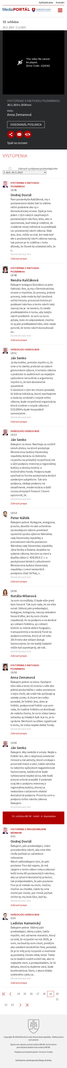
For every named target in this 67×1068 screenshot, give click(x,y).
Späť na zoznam (17, 143)
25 (24, 993)
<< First (6, 994)
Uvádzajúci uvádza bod (25, 349)
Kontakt (60, 2)
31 (57, 999)
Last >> (24, 1005)
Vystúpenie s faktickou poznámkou (25, 184)
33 (12, 1005)
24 (18, 993)
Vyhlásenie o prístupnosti (26, 1060)
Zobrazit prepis (19, 258)
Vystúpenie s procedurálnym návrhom (28, 831)
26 (31, 993)
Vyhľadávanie (46, 2)
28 (44, 993)
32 (5, 1005)
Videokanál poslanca (25, 125)
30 (57, 993)
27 (37, 993)
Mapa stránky (45, 1060)
